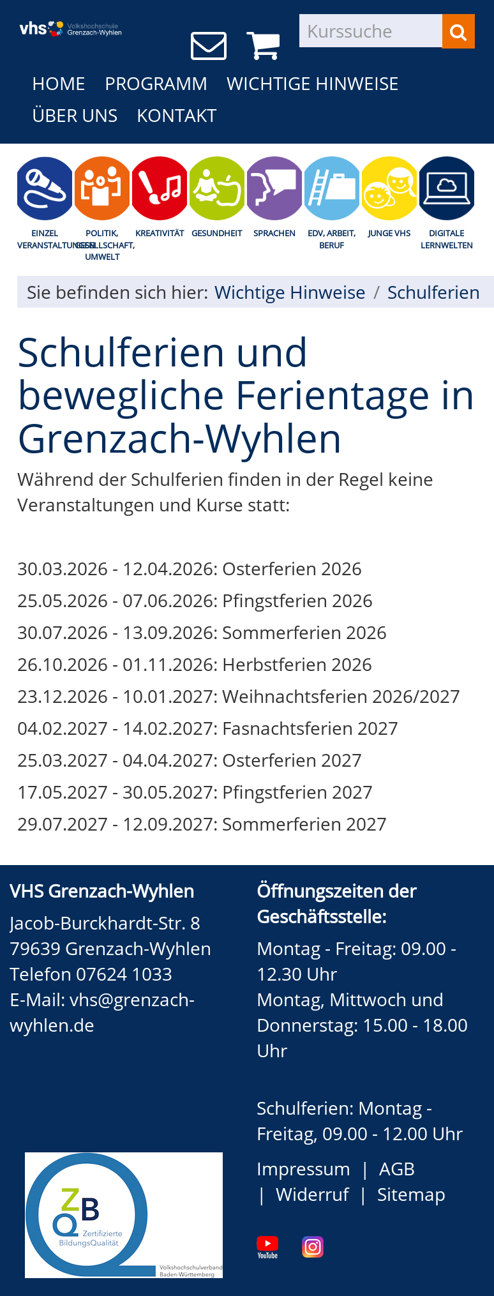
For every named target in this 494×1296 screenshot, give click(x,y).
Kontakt (176, 115)
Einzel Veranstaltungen (44, 239)
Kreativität (159, 233)
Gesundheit (216, 233)
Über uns (74, 115)
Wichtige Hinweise (313, 83)
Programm (156, 83)
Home (59, 83)
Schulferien (433, 292)
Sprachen (274, 233)
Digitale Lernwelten (447, 239)
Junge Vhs (389, 233)
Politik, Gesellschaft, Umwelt (102, 244)
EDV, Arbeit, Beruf (332, 239)
